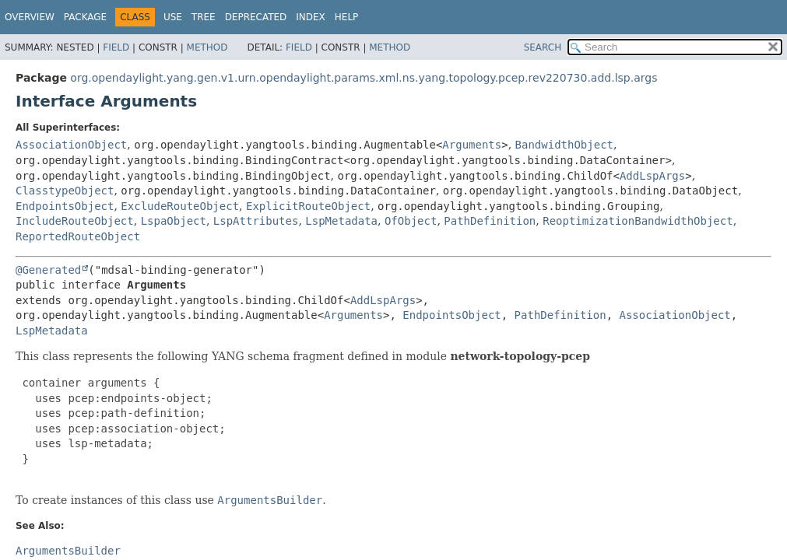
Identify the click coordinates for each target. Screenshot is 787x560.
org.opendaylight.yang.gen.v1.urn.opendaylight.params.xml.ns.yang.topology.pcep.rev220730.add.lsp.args (363, 78)
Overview (29, 17)
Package (85, 17)
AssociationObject (71, 144)
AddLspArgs (652, 176)
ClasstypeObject (65, 190)
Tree (203, 17)
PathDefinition (490, 221)
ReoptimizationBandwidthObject (638, 221)
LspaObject (173, 221)
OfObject (411, 221)
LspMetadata (341, 221)
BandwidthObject (564, 144)
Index (310, 17)
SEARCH (543, 47)
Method (207, 47)
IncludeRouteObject (75, 221)
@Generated (48, 270)
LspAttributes (256, 221)
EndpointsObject (65, 206)
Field (116, 47)
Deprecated (256, 17)
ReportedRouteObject (78, 236)
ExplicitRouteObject (308, 206)
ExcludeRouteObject (180, 206)
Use (172, 17)
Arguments (471, 144)
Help (347, 17)
